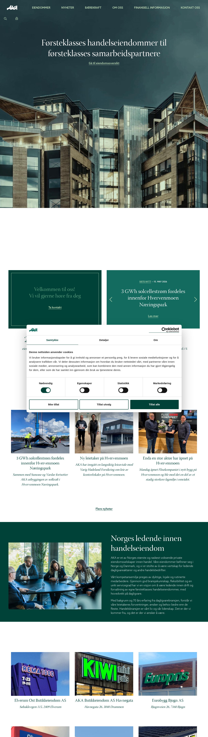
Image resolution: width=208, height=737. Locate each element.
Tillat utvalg (104, 404)
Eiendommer (41, 7)
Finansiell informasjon (152, 7)
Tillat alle (154, 404)
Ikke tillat (53, 404)
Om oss (117, 7)
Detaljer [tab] (104, 340)
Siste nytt (145, 281)
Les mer (153, 316)
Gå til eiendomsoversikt (104, 63)
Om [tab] (156, 340)
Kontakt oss (190, 7)
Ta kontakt (55, 307)
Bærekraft (93, 7)
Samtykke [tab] (52, 340)
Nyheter (67, 7)
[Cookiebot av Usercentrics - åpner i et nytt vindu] (164, 330)
